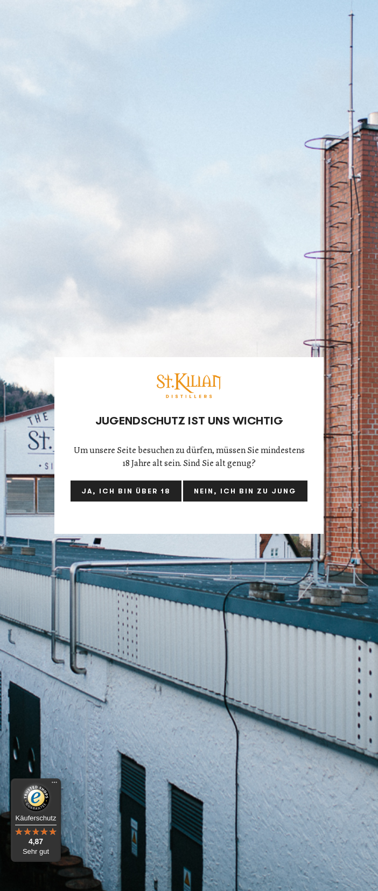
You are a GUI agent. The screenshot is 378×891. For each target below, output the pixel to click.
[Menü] (54, 784)
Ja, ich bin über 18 (126, 491)
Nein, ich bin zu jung (245, 491)
